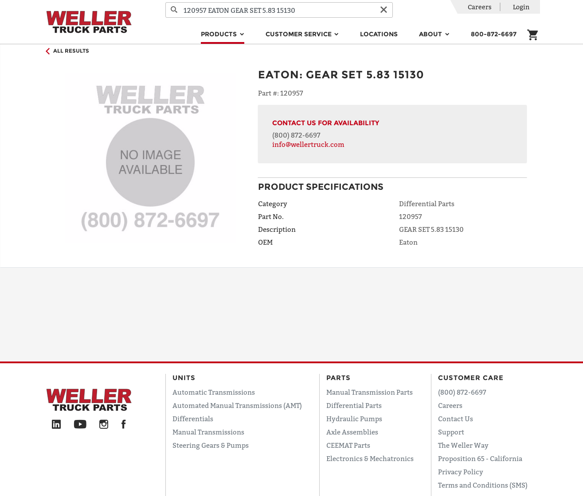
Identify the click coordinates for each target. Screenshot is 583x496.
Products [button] (220, 34)
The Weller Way (463, 445)
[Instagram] (104, 424)
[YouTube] (80, 424)
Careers (480, 7)
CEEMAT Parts (348, 445)
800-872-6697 (493, 34)
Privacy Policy (460, 472)
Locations (379, 34)
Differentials (192, 419)
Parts (338, 377)
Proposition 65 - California (480, 458)
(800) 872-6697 (296, 135)
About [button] (431, 34)
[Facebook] (123, 424)
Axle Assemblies (352, 432)
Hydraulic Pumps (354, 419)
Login (521, 7)
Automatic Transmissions (213, 392)
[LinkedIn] (56, 424)
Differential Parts (354, 405)
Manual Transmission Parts (369, 392)
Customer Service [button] (299, 34)
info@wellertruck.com (308, 144)
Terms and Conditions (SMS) (483, 485)
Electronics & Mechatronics (370, 458)
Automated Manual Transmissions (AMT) (237, 405)
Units (184, 377)
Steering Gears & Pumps (210, 445)
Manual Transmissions (208, 432)
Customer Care (471, 377)
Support (451, 432)
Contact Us (455, 419)
